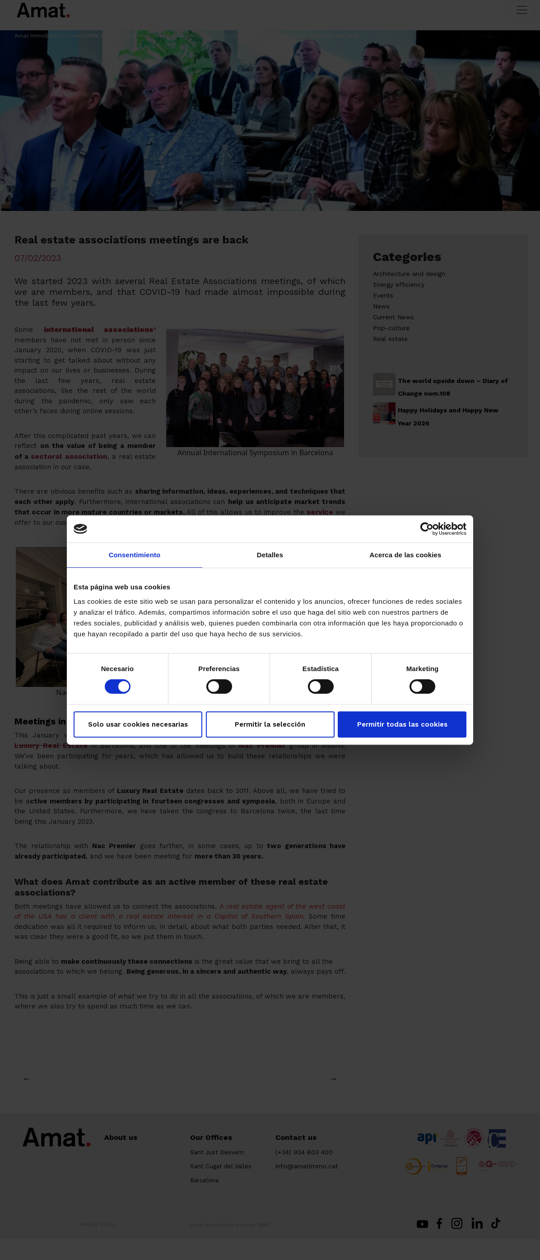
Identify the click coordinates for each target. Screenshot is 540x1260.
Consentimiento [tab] (135, 555)
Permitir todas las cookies (402, 724)
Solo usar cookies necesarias (138, 724)
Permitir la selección (270, 724)
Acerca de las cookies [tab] (406, 555)
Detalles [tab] (270, 555)
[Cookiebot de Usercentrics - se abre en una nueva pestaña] (426, 529)
